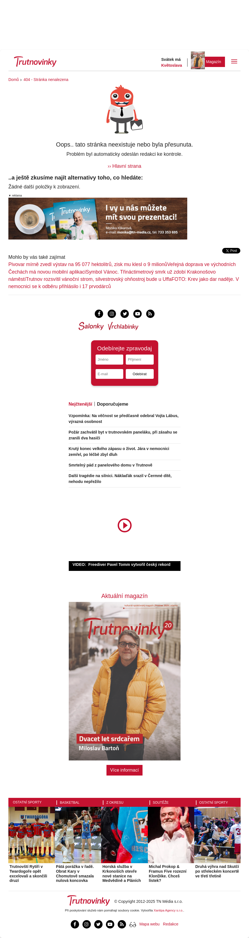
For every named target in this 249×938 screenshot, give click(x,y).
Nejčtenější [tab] (80, 404)
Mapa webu (149, 924)
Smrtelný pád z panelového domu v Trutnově (111, 465)
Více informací (124, 770)
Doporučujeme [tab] (112, 404)
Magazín (213, 61)
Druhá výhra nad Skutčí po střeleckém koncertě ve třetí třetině (217, 871)
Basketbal (69, 803)
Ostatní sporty (27, 802)
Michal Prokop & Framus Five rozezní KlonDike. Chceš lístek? (168, 873)
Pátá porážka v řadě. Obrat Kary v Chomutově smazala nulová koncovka (75, 873)
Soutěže (161, 803)
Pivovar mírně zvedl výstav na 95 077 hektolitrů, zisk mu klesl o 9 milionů (87, 264)
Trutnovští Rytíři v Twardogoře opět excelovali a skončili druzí (28, 873)
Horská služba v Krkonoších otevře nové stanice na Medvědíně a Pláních (121, 873)
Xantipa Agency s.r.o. (168, 910)
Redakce (170, 924)
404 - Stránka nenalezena (45, 79)
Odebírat (140, 374)
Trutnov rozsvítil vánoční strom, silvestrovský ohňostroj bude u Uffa (99, 279)
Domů (13, 79)
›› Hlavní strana (124, 166)
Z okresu (114, 803)
